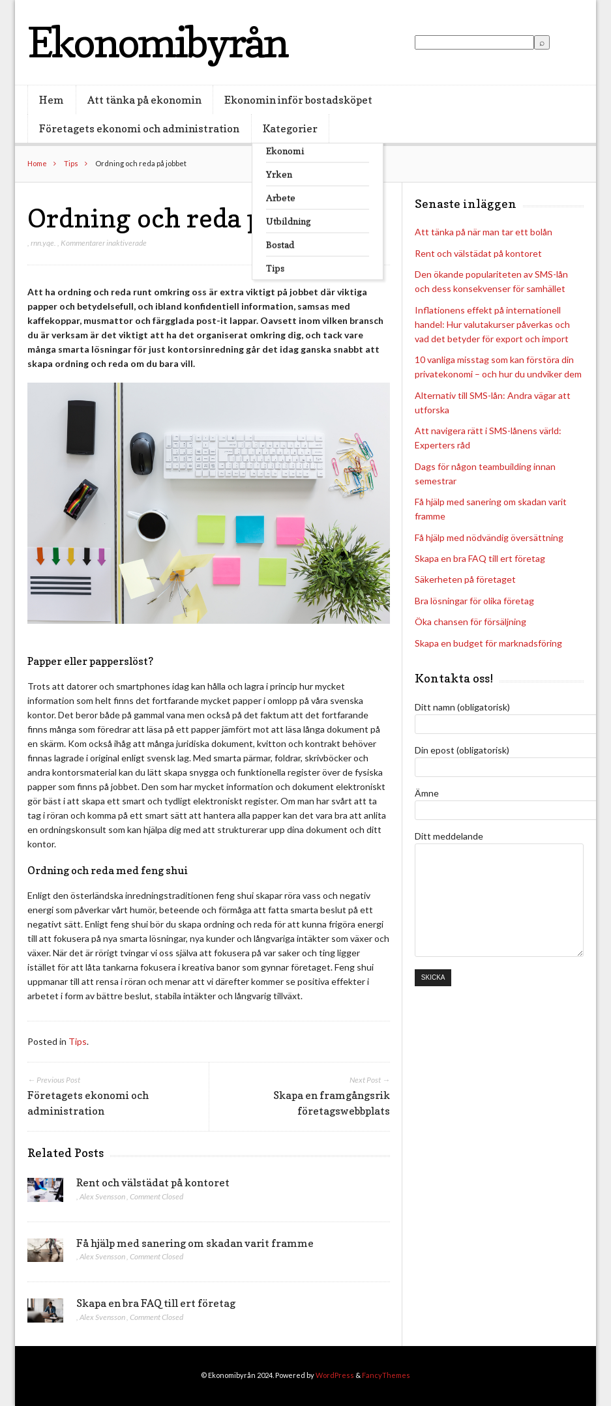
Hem (51, 99)
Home (37, 163)
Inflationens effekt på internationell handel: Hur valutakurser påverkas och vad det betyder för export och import (492, 324)
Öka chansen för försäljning (470, 621)
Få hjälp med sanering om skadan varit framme (195, 1243)
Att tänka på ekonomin (144, 99)
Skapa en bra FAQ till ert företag (155, 1303)
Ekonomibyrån (157, 42)
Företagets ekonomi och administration (139, 128)
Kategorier (290, 128)
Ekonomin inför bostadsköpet (298, 99)
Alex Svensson (102, 1196)
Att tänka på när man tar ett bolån (483, 231)
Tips (71, 163)
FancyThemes (386, 1375)
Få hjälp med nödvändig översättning (489, 537)
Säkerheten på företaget (465, 579)
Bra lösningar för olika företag (474, 600)
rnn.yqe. (43, 243)
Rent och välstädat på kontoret (153, 1182)
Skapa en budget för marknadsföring (488, 643)
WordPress (335, 1375)
